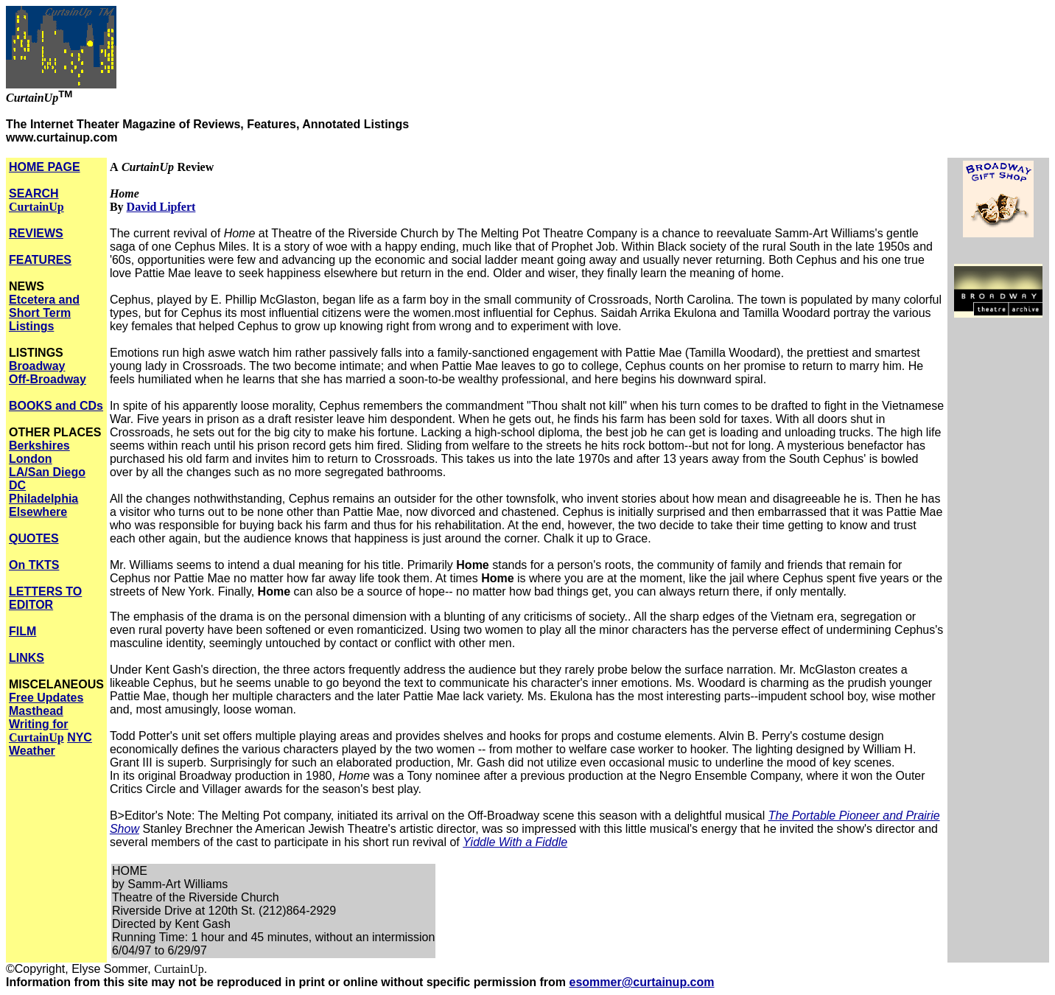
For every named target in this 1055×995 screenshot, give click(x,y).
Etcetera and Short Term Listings (44, 312)
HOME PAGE (44, 167)
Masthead (36, 711)
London (30, 459)
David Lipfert (161, 206)
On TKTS (34, 565)
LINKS (26, 658)
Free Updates (46, 697)
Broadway (37, 366)
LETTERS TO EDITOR (45, 598)
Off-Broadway (47, 379)
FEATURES (40, 260)
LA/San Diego (47, 472)
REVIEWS (36, 233)
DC (17, 485)
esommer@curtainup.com (642, 982)
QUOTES (34, 538)
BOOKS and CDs (56, 405)
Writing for (39, 731)
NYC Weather (50, 744)
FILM (22, 631)
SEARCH (36, 200)
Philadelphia (43, 498)
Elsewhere (38, 512)
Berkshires (39, 445)
